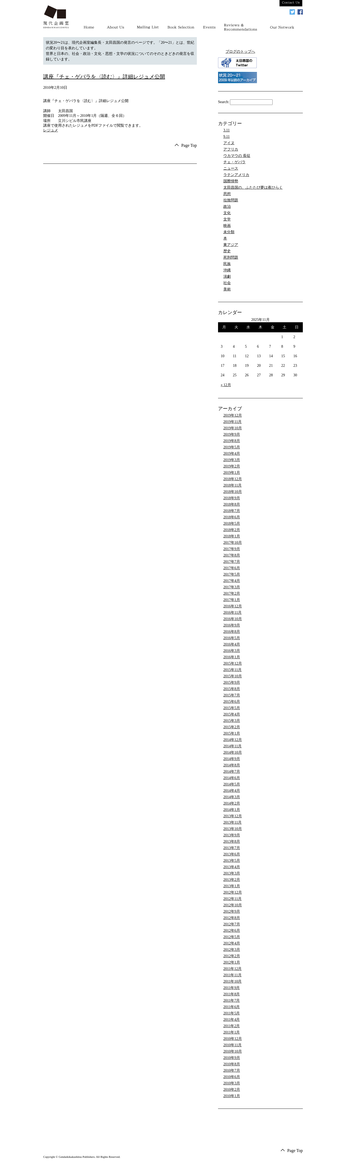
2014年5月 (231, 784)
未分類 (228, 232)
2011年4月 (231, 1020)
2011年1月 (231, 1032)
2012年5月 (231, 937)
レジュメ (50, 130)
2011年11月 (232, 975)
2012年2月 (231, 956)
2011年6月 (231, 1007)
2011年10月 (232, 981)
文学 (227, 219)
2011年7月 (231, 1001)
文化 (227, 213)
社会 (227, 283)
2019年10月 (232, 428)
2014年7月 (231, 772)
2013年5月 (231, 861)
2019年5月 (231, 447)
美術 (227, 289)
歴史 (227, 251)
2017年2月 (231, 593)
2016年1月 (231, 657)
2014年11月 (232, 746)
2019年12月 (232, 415)
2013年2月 (231, 880)
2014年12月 (232, 740)
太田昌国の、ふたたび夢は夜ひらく (253, 187)
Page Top (189, 145)
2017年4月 (231, 581)
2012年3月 (231, 950)
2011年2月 (231, 1026)
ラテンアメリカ (236, 175)
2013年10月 (232, 829)
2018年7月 (231, 511)
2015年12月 (232, 663)
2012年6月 (231, 931)
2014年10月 (232, 752)
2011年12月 (232, 969)
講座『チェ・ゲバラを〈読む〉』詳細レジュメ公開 (104, 77)
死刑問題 (230, 257)
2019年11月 (232, 422)
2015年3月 (231, 721)
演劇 (227, 277)
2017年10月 (232, 543)
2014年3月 (231, 797)
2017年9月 (231, 549)
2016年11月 (232, 613)
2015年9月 (231, 683)
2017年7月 (231, 562)
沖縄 (227, 270)
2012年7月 (231, 924)
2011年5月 (231, 1013)
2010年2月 (231, 1090)
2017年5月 (231, 574)
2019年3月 (231, 460)
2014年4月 (231, 791)
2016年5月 (231, 638)
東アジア (230, 245)
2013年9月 (231, 835)
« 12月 (226, 385)
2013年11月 (232, 822)
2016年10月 (232, 619)
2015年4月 (231, 714)
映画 (227, 226)
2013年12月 (232, 816)
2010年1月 (231, 1096)
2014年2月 (231, 803)
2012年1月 (231, 962)
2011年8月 (231, 994)
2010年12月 (232, 1039)
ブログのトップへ (240, 52)
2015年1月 (231, 733)
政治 (227, 207)
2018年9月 (231, 498)
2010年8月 (231, 1064)
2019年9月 (231, 434)
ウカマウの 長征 (236, 156)
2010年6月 (231, 1077)
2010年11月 (232, 1045)
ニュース (230, 168)
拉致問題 (230, 200)
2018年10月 (232, 492)
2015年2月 (231, 727)
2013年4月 (231, 867)
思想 (227, 194)
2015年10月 (232, 676)
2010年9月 (231, 1058)
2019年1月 (231, 473)
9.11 (226, 137)
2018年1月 (231, 536)
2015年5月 (231, 708)
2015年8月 (231, 689)
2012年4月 (231, 943)
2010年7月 (231, 1070)
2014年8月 (231, 765)
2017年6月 (231, 568)
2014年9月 (231, 759)
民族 (227, 264)
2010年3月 (231, 1083)
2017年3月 (231, 587)
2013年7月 (231, 848)
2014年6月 (231, 778)
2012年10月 (232, 905)
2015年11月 (232, 670)
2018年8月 (231, 504)
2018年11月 (232, 485)
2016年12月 (232, 606)
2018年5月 (231, 524)
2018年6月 (231, 517)
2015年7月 (231, 695)
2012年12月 (232, 892)
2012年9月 (231, 911)
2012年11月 (232, 899)
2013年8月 (231, 842)
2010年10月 (232, 1051)
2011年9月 (231, 988)
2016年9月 (231, 625)
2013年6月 (231, 854)
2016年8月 (231, 632)
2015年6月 (231, 702)
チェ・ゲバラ (234, 162)
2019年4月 (231, 454)
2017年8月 (231, 555)
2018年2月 (231, 530)
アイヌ (228, 143)
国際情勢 (230, 181)
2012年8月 (231, 918)
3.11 (226, 130)
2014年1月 (231, 810)
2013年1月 (231, 886)
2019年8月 (231, 441)
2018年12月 (232, 479)
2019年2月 (231, 466)
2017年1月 (231, 600)
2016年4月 (231, 644)
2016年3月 (231, 651)
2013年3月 (231, 873)
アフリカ (230, 149)
